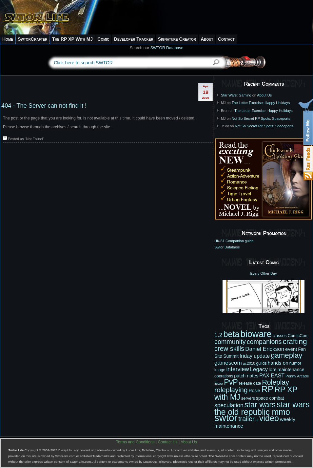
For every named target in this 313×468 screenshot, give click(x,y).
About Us (264, 95)
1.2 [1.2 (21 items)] (218, 335)
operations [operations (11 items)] (223, 376)
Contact (226, 39)
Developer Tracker (133, 39)
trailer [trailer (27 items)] (246, 418)
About (207, 39)
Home (7, 39)
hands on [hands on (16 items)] (278, 363)
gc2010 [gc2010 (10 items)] (249, 363)
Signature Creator (177, 39)
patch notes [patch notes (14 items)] (246, 375)
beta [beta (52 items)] (231, 334)
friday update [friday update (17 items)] (255, 356)
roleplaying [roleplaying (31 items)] (231, 390)
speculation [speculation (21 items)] (229, 405)
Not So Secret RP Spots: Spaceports (261, 118)
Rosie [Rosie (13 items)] (254, 390)
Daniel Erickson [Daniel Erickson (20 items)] (264, 349)
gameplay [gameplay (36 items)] (286, 355)
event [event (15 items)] (291, 349)
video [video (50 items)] (269, 418)
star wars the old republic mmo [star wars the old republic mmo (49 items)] (262, 408)
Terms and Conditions (135, 442)
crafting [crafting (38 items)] (295, 341)
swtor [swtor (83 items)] (225, 417)
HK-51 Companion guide (234, 241)
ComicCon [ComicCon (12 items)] (297, 335)
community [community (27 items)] (230, 341)
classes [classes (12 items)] (280, 335)
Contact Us (168, 442)
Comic (103, 39)
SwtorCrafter (32, 39)
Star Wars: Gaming (236, 95)
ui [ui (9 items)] (257, 420)
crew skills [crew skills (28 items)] (229, 348)
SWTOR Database (166, 48)
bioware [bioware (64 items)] (256, 334)
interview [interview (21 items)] (237, 369)
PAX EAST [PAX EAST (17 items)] (271, 375)
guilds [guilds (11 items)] (261, 363)
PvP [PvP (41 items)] (231, 382)
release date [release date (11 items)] (250, 383)
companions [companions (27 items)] (264, 341)
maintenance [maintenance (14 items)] (291, 369)
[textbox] (127, 62)
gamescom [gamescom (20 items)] (228, 362)
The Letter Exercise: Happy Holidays (261, 103)
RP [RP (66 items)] (267, 389)
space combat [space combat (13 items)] (270, 398)
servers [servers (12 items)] (248, 398)
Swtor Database (227, 247)
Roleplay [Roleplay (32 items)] (275, 382)
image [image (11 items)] (219, 370)
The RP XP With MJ (72, 39)
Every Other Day (263, 273)
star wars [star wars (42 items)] (260, 404)
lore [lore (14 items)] (273, 369)
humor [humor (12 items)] (295, 363)
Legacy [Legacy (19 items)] (259, 369)
